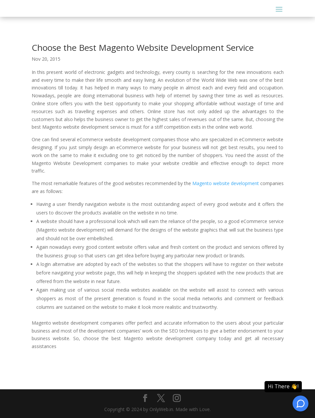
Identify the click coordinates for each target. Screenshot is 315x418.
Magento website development (225, 183)
